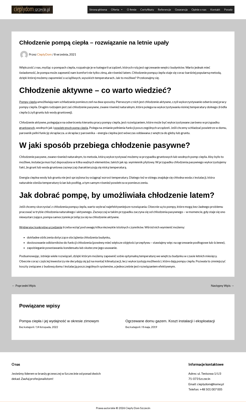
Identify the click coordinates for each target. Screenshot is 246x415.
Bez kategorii (27, 326)
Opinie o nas (198, 9)
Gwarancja (181, 9)
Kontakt (215, 9)
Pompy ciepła (28, 102)
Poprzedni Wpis (24, 285)
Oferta (117, 9)
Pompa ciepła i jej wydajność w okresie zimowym (61, 321)
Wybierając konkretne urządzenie (41, 227)
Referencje (164, 9)
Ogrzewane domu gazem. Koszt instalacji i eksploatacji (172, 321)
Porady (228, 9)
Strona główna (98, 9)
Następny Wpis (222, 285)
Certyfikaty (147, 9)
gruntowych (27, 127)
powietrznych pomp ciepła (72, 127)
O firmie (131, 9)
